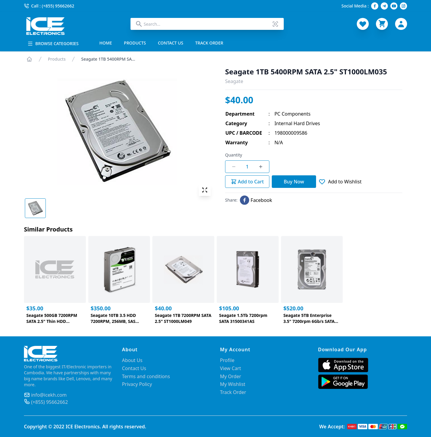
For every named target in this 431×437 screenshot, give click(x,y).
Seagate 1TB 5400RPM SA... (108, 59)
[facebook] (256, 200)
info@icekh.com (49, 395)
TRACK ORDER (209, 43)
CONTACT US (170, 43)
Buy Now (294, 181)
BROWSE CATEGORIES (53, 43)
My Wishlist (232, 383)
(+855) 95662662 (49, 402)
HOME (105, 43)
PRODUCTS (135, 43)
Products (57, 59)
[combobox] (207, 24)
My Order (230, 375)
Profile (227, 360)
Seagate (234, 81)
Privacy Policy (137, 383)
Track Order (233, 391)
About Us (132, 360)
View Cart (230, 368)
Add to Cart (247, 181)
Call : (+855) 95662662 (49, 6)
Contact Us (134, 368)
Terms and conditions (146, 375)
